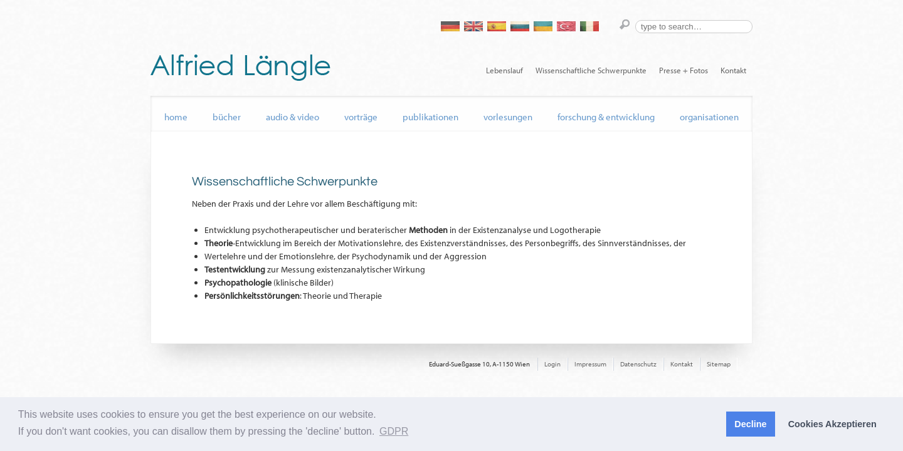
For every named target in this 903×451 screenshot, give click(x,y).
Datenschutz (638, 364)
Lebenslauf (504, 70)
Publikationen (430, 117)
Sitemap (719, 364)
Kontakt (733, 70)
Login (552, 364)
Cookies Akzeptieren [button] (832, 424)
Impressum (590, 364)
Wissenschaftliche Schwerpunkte (591, 70)
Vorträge (361, 117)
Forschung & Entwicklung (606, 117)
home (175, 117)
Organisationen (709, 117)
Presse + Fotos (683, 70)
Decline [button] (750, 424)
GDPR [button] (393, 431)
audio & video (292, 117)
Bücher (227, 117)
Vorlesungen (507, 117)
